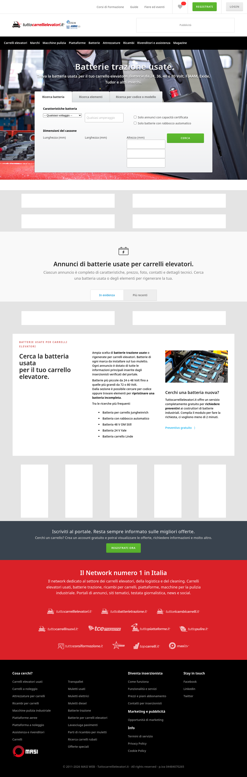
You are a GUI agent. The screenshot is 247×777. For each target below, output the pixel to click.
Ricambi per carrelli (25, 703)
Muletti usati (76, 689)
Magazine (180, 43)
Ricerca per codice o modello (136, 97)
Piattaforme (77, 43)
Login (234, 6)
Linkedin (189, 689)
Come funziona (138, 682)
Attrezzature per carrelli (28, 696)
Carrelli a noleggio (24, 689)
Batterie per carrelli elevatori (87, 718)
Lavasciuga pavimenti (83, 725)
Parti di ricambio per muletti (87, 732)
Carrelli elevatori (15, 43)
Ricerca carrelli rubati (82, 739)
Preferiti (180, 6)
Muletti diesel (77, 703)
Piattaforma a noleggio (28, 725)
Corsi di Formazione (110, 7)
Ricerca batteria (53, 97)
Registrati (204, 6)
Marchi (35, 43)
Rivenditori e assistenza (153, 43)
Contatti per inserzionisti (145, 703)
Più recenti (140, 295)
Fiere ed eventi (154, 7)
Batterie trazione (79, 710)
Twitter (188, 696)
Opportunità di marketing (145, 720)
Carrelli (17, 739)
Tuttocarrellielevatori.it (46, 24)
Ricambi (128, 43)
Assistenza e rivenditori (28, 732)
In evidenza (107, 295)
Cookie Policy (137, 751)
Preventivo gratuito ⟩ (180, 428)
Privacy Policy (137, 743)
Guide (134, 7)
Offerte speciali (78, 747)
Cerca (185, 138)
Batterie (94, 43)
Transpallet (75, 682)
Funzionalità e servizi (142, 689)
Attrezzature (111, 43)
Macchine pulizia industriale (31, 710)
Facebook (190, 682)
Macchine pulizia (54, 43)
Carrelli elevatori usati (27, 682)
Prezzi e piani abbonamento (147, 696)
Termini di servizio (140, 736)
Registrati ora (123, 548)
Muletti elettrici (78, 696)
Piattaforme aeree (24, 718)
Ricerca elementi (90, 97)
